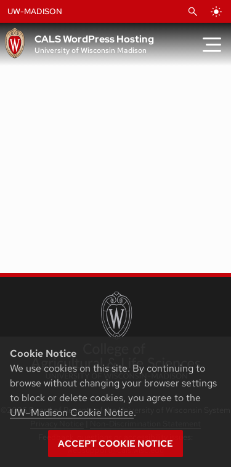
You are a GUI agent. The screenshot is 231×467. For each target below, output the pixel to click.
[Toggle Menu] (212, 44)
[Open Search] (193, 12)
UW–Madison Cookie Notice (72, 412)
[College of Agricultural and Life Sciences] (115, 335)
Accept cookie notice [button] (115, 443)
